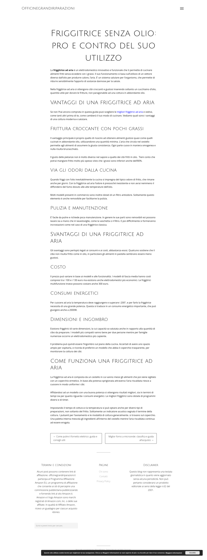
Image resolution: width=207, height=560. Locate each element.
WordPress (100, 549)
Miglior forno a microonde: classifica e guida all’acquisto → (131, 438)
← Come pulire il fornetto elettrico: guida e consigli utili (75, 438)
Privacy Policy (103, 481)
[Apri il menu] (181, 8)
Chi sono (103, 471)
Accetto (192, 553)
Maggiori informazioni (174, 553)
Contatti (103, 476)
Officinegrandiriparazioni (48, 8)
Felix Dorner (125, 549)
